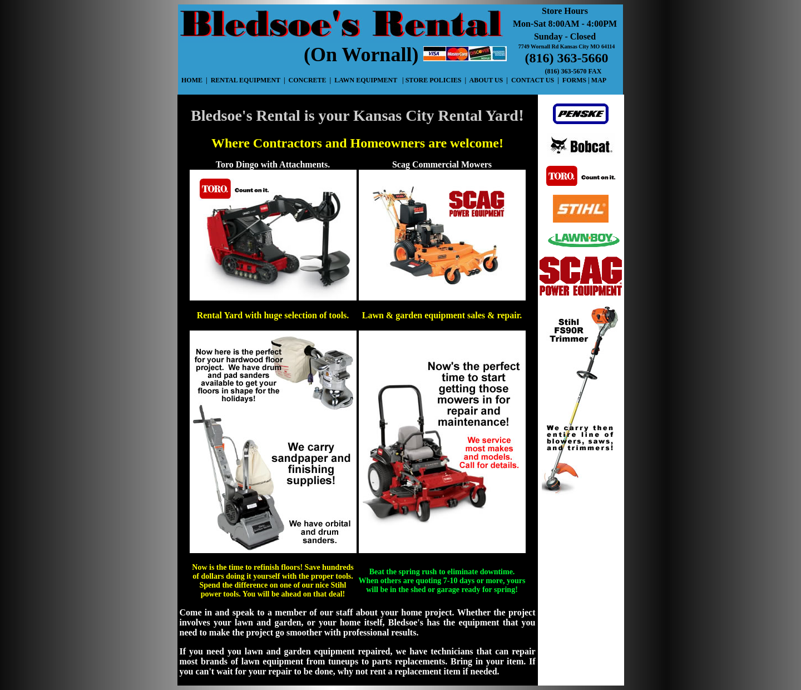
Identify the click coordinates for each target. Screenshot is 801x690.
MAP (598, 80)
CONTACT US (533, 80)
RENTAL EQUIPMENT (245, 80)
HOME (192, 80)
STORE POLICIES (434, 80)
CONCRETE (308, 80)
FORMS (573, 80)
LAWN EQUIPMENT (365, 80)
